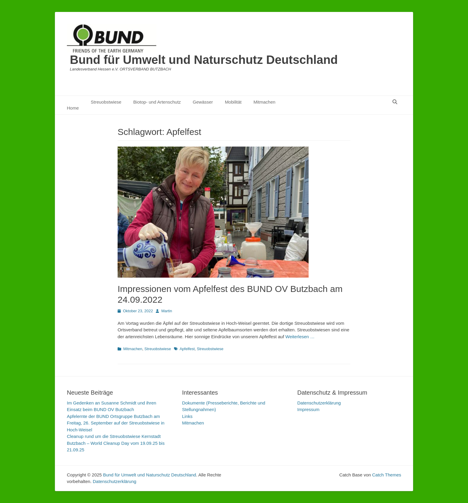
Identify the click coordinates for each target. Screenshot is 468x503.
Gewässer (203, 101)
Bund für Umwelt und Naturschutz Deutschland (204, 59)
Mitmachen (264, 101)
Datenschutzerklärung (319, 402)
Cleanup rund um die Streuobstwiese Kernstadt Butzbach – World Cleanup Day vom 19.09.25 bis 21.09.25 (115, 443)
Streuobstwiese (106, 101)
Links (187, 416)
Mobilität (233, 101)
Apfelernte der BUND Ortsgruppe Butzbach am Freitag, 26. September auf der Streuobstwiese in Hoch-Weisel (115, 423)
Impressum (308, 409)
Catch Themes (386, 474)
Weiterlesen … (300, 336)
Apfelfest (187, 349)
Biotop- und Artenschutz (157, 101)
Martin (166, 311)
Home (73, 107)
